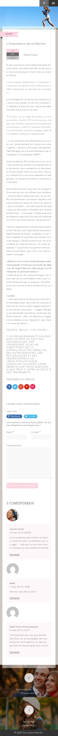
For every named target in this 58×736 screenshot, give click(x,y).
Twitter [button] (32, 416)
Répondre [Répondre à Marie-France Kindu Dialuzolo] (14, 652)
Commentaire (13, 445)
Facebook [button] (15, 416)
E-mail (35, 432)
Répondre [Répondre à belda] (14, 598)
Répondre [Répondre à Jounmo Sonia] (14, 555)
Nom (9, 432)
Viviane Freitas (30, 55)
